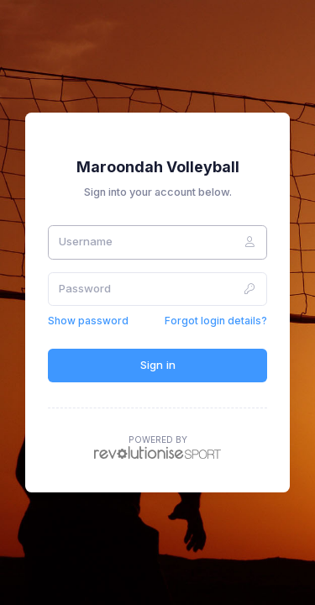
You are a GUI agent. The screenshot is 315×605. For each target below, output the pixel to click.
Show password (88, 320)
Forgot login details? (216, 320)
